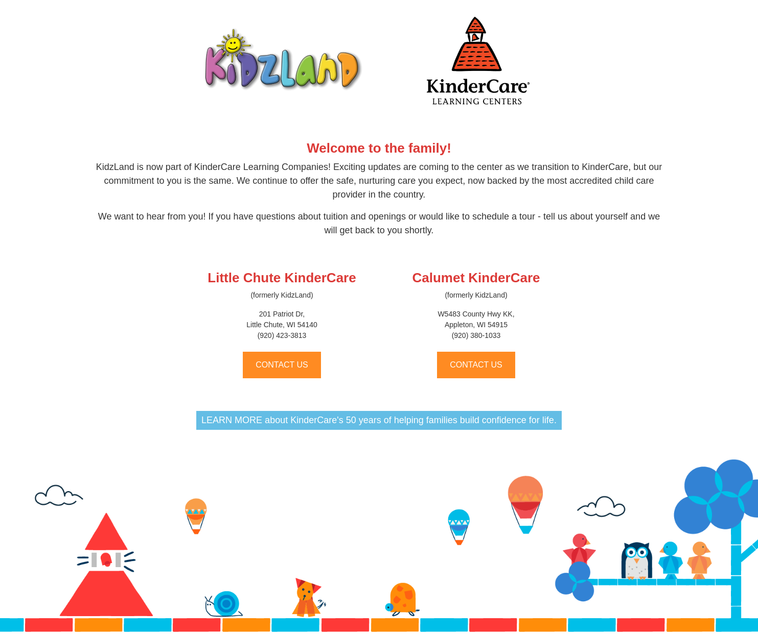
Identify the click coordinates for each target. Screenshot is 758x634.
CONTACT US (282, 364)
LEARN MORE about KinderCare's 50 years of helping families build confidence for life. (379, 420)
